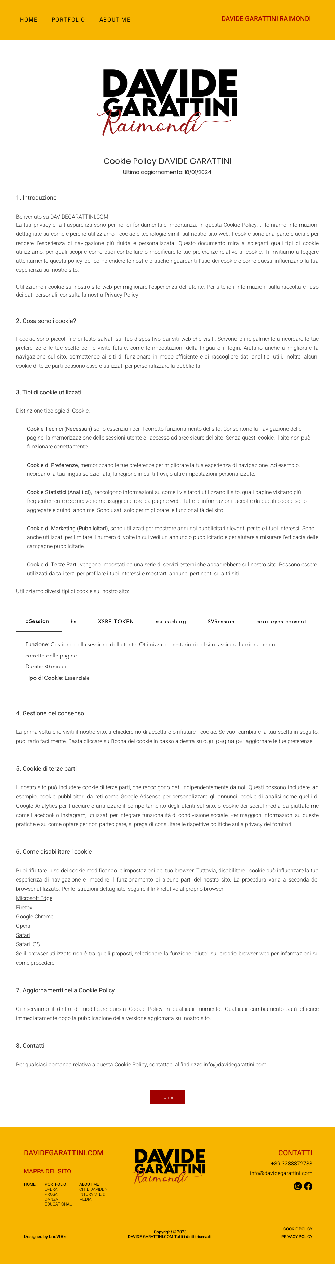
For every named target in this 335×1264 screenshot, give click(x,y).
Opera (23, 926)
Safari (23, 935)
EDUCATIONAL (58, 1204)
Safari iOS (28, 944)
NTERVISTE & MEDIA (92, 1196)
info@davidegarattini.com (281, 1173)
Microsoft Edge (34, 898)
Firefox (24, 907)
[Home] (167, 1097)
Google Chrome (34, 917)
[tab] (39, 621)
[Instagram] (298, 1186)
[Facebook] (308, 1186)
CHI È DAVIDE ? (93, 1189)
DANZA (51, 1199)
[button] (68, 20)
